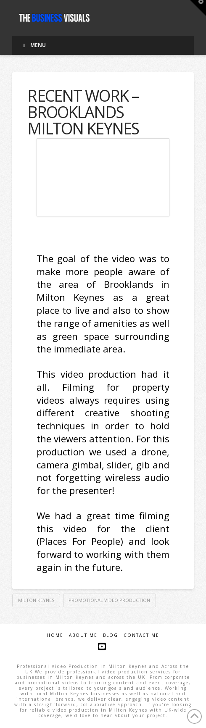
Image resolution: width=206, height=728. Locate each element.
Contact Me (141, 635)
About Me (83, 635)
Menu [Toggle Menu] (33, 45)
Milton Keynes (36, 600)
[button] (198, 8)
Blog (110, 635)
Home (55, 635)
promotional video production (109, 600)
